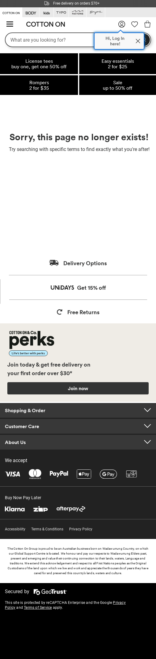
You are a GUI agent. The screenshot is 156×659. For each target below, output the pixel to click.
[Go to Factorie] (77, 12)
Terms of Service (38, 607)
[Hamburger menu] (9, 24)
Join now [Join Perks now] (78, 388)
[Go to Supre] (96, 12)
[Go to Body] (30, 12)
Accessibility (15, 529)
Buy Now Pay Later (23, 497)
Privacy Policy (80, 529)
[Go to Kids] (46, 12)
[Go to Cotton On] (11, 12)
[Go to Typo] (61, 12)
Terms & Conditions (47, 529)
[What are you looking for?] (78, 40)
